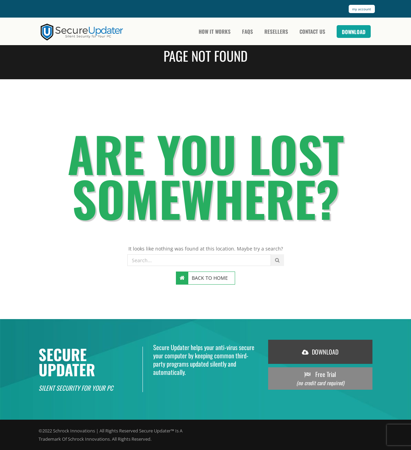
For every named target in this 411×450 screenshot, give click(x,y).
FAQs (247, 31)
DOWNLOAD (320, 351)
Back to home (202, 278)
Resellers (276, 31)
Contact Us (312, 31)
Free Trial (320, 378)
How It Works (215, 31)
